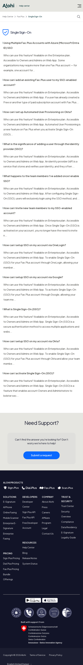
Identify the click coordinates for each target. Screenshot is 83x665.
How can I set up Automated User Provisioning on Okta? (37, 112)
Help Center (7, 16)
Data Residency (69, 527)
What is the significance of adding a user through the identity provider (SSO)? (41, 146)
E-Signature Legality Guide (68, 535)
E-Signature (9, 501)
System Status (30, 563)
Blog (24, 552)
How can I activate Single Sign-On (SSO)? (28, 373)
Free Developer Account (30, 525)
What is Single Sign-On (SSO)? (22, 309)
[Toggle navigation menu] (79, 6)
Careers (46, 512)
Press (44, 507)
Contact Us (48, 533)
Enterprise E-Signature (9, 526)
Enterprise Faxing (8, 536)
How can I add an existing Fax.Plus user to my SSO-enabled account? (39, 82)
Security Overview (66, 514)
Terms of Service (37, 655)
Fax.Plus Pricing (11, 569)
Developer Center (27, 504)
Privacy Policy (55, 655)
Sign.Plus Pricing (11, 558)
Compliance (67, 521)
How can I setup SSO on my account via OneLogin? (34, 245)
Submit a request (41, 456)
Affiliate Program (46, 520)
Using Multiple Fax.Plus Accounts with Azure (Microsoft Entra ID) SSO (41, 45)
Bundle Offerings (8, 577)
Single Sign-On (35, 16)
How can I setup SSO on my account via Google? (33, 277)
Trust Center (67, 506)
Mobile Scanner (11, 517)
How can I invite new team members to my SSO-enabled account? (37, 210)
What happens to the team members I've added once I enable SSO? (41, 178)
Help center (24, 6)
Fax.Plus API (28, 517)
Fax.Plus (20, 16)
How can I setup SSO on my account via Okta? (31, 341)
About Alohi (48, 501)
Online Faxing (10, 512)
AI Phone (7, 507)
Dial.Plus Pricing (11, 563)
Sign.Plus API (28, 512)
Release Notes (29, 558)
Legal (44, 528)
